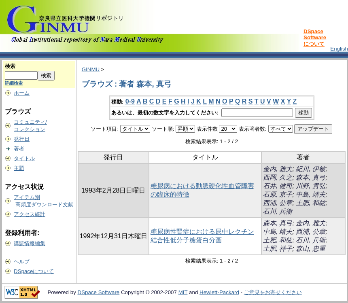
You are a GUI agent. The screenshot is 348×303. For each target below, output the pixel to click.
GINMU (91, 69)
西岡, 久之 (278, 177)
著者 (19, 149)
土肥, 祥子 (278, 248)
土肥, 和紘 (310, 202)
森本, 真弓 (310, 177)
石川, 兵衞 (278, 211)
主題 (19, 168)
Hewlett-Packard (219, 292)
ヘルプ (22, 262)
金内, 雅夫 (278, 168)
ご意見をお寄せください (273, 292)
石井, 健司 (278, 185)
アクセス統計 (29, 214)
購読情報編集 (29, 243)
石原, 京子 (278, 194)
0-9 (130, 101)
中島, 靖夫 (310, 194)
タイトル (24, 158)
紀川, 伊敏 (310, 168)
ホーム (22, 93)
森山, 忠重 (310, 248)
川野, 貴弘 (310, 185)
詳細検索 (14, 83)
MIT (183, 292)
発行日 (22, 139)
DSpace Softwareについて (314, 37)
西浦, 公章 (278, 202)
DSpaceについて (34, 271)
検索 (10, 66)
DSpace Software (99, 292)
